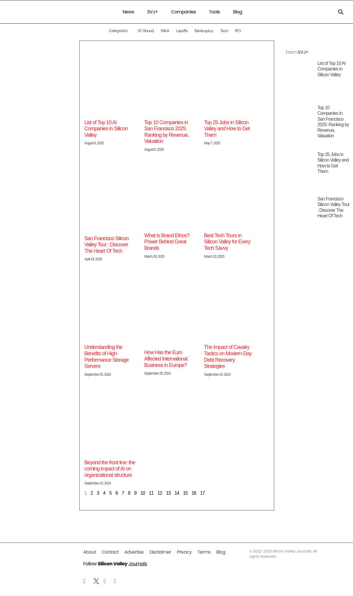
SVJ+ (152, 12)
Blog (237, 12)
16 (194, 493)
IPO (237, 30)
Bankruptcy (204, 30)
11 (151, 493)
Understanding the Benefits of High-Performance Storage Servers (106, 356)
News (128, 12)
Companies (183, 12)
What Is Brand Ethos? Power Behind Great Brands (166, 242)
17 (202, 493)
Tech (224, 30)
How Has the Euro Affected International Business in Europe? (165, 358)
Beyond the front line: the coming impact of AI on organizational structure (109, 469)
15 (185, 493)
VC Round (145, 30)
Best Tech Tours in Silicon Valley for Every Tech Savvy (227, 242)
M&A (165, 30)
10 (142, 493)
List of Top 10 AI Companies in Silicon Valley (105, 128)
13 (168, 493)
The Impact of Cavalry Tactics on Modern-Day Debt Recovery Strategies (227, 356)
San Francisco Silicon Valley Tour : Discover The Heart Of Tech (106, 244)
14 (176, 493)
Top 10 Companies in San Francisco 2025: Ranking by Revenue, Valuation (166, 131)
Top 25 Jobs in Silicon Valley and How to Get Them (228, 128)
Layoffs (182, 30)
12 (160, 493)
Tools (214, 12)
